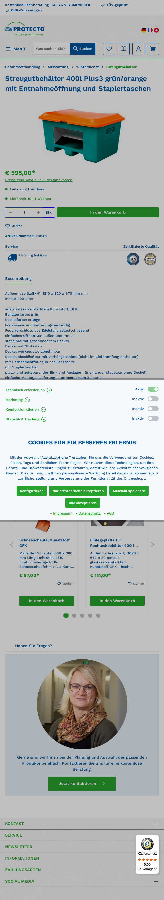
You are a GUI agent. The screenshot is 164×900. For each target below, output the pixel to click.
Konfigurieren (32, 491)
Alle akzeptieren (82, 503)
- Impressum (62, 513)
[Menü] (156, 838)
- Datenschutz (89, 513)
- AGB (109, 513)
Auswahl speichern (129, 491)
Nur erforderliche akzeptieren (78, 491)
